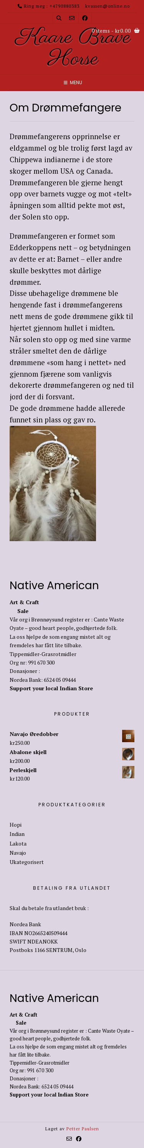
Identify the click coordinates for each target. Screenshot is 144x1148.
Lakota (18, 843)
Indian (17, 833)
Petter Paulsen (82, 1128)
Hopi (16, 824)
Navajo (18, 852)
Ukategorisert (27, 862)
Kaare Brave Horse (73, 48)
